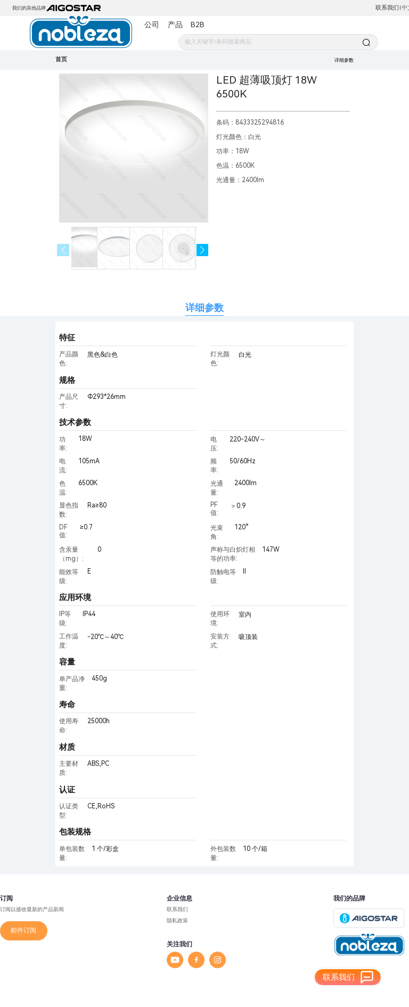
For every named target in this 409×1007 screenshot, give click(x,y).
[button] (203, 250)
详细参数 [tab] (204, 307)
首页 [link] (61, 59)
